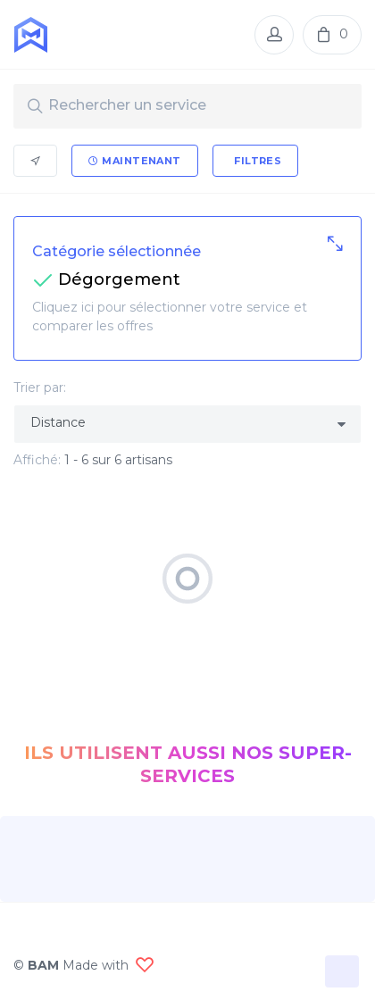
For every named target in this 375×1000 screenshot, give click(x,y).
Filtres (256, 160)
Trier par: (39, 387)
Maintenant (134, 160)
